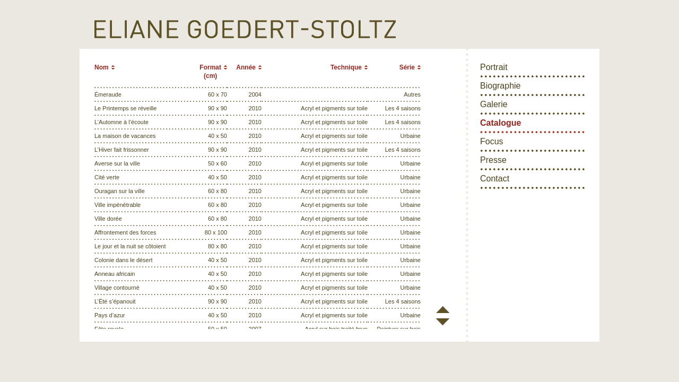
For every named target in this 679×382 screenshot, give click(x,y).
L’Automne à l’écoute (121, 122)
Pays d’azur (109, 315)
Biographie (500, 85)
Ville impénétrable (117, 205)
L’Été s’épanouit (115, 301)
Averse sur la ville (117, 163)
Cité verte (106, 177)
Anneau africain (114, 274)
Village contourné (117, 287)
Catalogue (500, 122)
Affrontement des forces (125, 232)
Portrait (494, 67)
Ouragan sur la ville (119, 191)
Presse (493, 159)
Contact (494, 178)
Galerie (494, 104)
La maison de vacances (125, 136)
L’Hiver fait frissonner (121, 149)
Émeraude (107, 94)
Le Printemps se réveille (125, 108)
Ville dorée (108, 218)
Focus (491, 141)
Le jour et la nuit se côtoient (130, 246)
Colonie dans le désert (123, 260)
